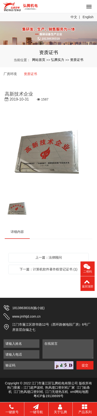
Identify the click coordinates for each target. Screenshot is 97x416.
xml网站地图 (79, 392)
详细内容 (17, 232)
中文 (74, 17)
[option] (48, 152)
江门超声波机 (33, 387)
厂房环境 (10, 74)
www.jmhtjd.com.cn (26, 316)
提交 (85, 365)
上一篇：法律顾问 (48, 257)
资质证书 (76, 60)
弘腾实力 (57, 60)
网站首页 (38, 60)
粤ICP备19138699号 (49, 396)
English (88, 17)
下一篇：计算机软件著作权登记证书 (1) (48, 269)
